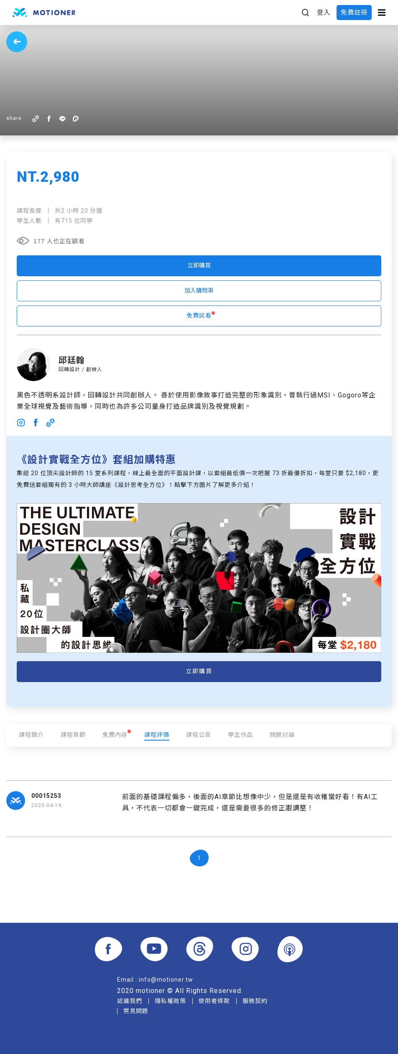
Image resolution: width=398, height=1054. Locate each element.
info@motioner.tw (166, 979)
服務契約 (255, 1001)
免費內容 (115, 734)
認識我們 (129, 1001)
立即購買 (199, 265)
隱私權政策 (170, 1001)
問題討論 (282, 734)
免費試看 (199, 315)
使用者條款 (214, 1001)
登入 (323, 12)
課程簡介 (31, 734)
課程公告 (198, 734)
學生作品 (240, 734)
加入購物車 (199, 290)
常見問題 (135, 1011)
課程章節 (73, 734)
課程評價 (156, 734)
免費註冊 (354, 12)
